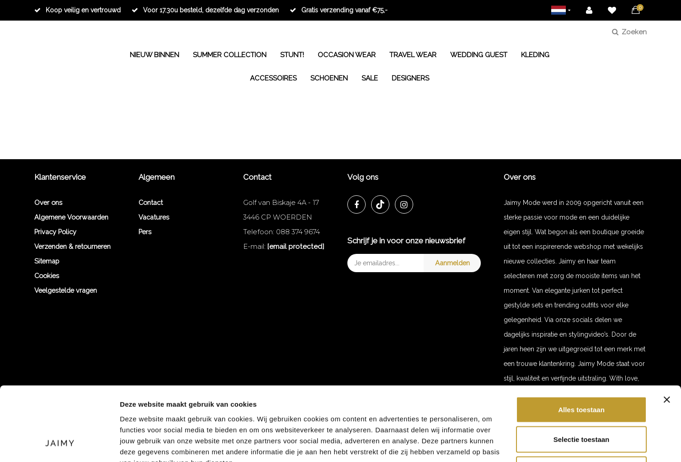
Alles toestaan (581, 342)
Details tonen (490, 444)
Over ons (48, 202)
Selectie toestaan (581, 372)
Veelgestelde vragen (65, 290)
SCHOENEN (329, 78)
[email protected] (295, 246)
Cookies (46, 275)
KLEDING (535, 55)
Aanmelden (452, 263)
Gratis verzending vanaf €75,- (339, 10)
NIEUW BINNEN (154, 55)
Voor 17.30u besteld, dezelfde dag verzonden (205, 10)
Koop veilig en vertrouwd (77, 10)
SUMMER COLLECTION (229, 55)
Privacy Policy (55, 232)
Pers (144, 232)
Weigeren (581, 402)
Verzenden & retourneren (72, 246)
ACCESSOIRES (273, 78)
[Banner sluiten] (667, 332)
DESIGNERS (410, 78)
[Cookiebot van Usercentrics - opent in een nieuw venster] (59, 444)
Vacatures (153, 217)
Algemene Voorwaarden (71, 217)
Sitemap (46, 261)
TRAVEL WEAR (412, 55)
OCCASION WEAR (347, 55)
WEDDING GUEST (478, 55)
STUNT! (292, 55)
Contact (150, 202)
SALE (370, 78)
